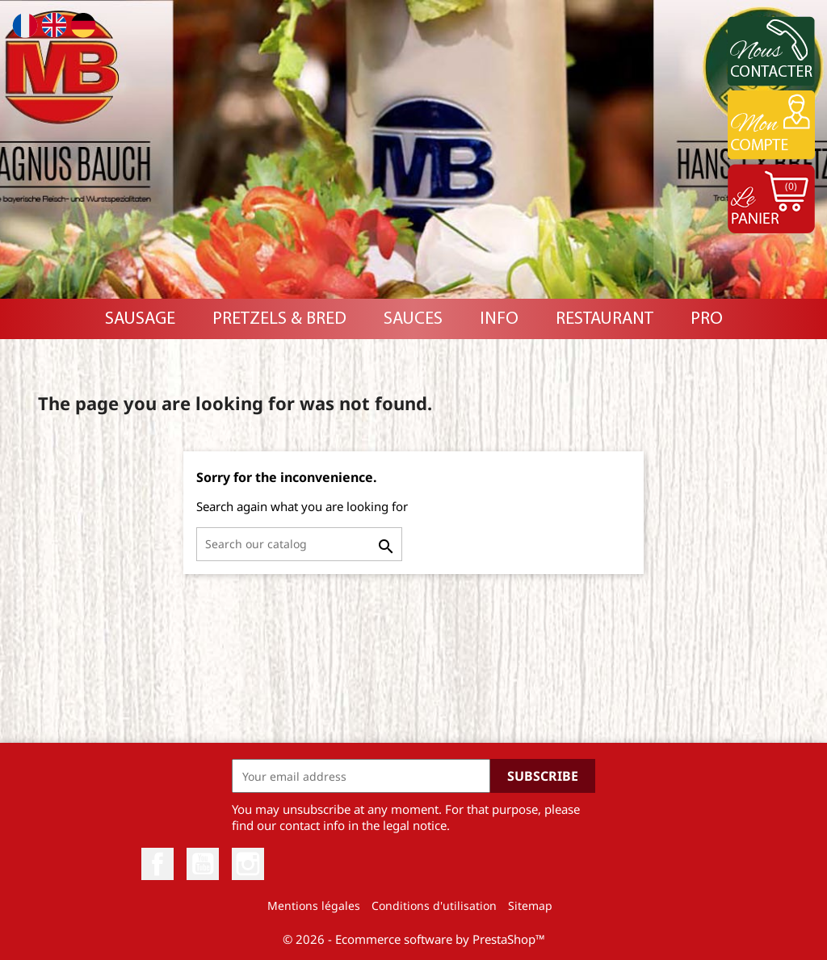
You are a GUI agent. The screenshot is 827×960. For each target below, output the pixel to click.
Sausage (140, 319)
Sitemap (530, 905)
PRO (707, 319)
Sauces (413, 319)
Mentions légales (313, 905)
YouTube (203, 864)
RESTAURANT (604, 319)
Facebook (157, 864)
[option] (413, 149)
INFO (499, 319)
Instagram (248, 864)
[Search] (299, 544)
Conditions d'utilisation (434, 905)
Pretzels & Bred (279, 319)
